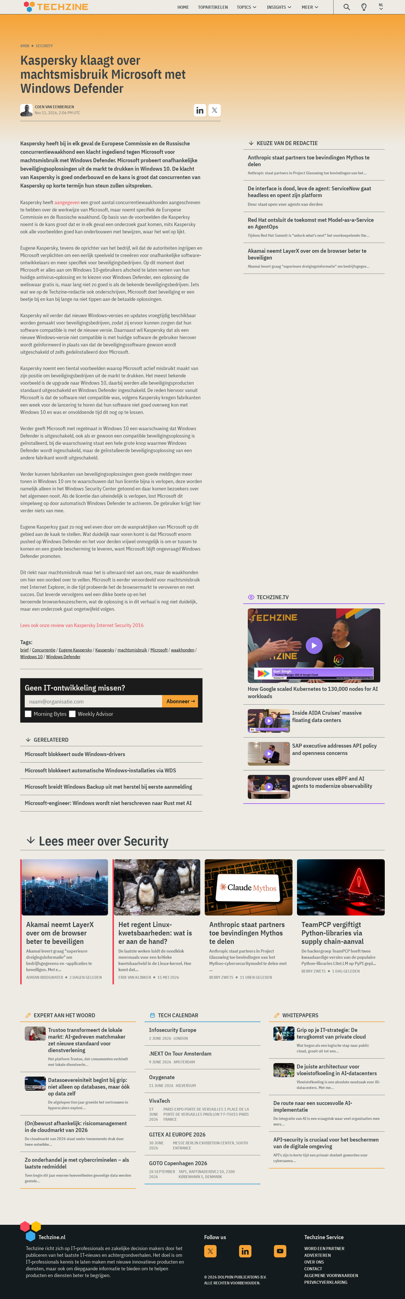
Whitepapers (300, 1015)
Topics (244, 7)
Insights (276, 7)
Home (183, 7)
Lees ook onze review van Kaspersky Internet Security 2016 (82, 625)
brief (24, 650)
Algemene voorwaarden (331, 1275)
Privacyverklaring (325, 1282)
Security (44, 45)
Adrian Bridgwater (44, 977)
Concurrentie (43, 650)
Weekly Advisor (95, 714)
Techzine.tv (273, 597)
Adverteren (317, 1255)
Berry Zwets (221, 977)
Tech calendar (178, 1015)
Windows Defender (63, 656)
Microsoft (159, 650)
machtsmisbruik (132, 650)
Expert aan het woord (64, 1015)
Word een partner (324, 1248)
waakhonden (182, 650)
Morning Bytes (50, 714)
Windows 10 (31, 656)
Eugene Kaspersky (75, 650)
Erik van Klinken (134, 977)
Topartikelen (213, 7)
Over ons (314, 1262)
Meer (307, 7)
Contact (313, 1268)
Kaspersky (104, 650)
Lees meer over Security (103, 841)
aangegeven (67, 202)
